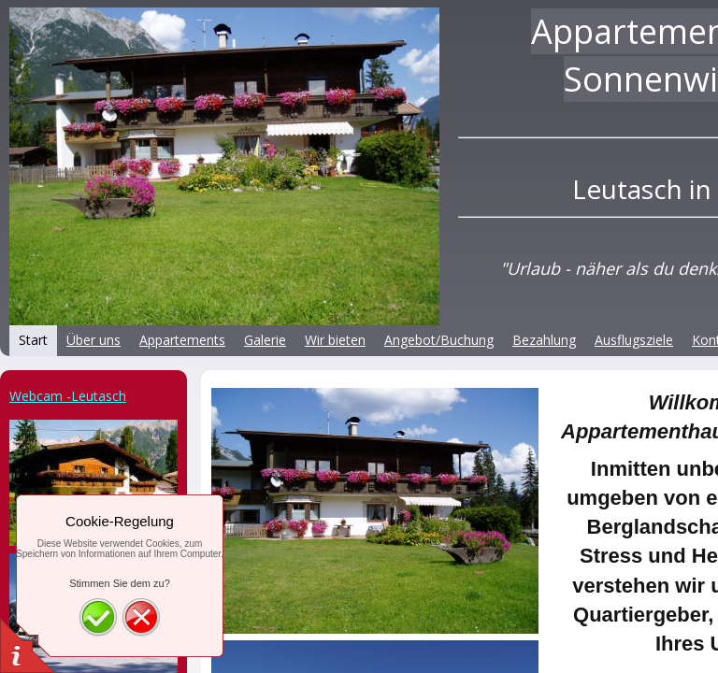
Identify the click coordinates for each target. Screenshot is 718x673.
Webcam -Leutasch (67, 396)
